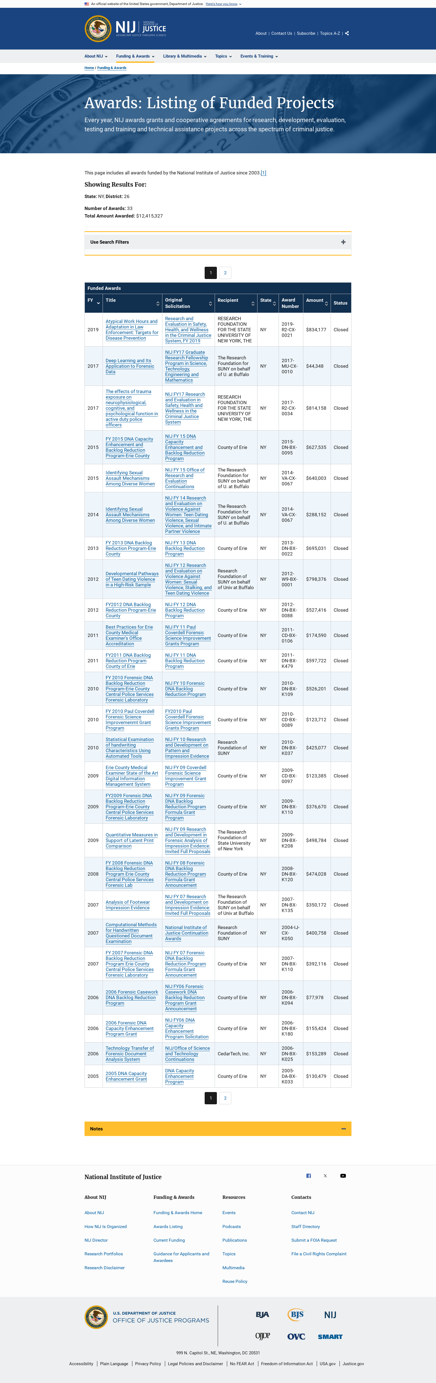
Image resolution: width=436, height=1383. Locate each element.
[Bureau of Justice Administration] (262, 1319)
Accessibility (81, 1363)
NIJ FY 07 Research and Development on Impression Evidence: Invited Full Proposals (187, 905)
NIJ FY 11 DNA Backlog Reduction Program (185, 660)
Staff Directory (305, 1226)
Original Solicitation (177, 303)
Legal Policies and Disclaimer (195, 1363)
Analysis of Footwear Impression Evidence (128, 904)
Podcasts (231, 1226)
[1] (263, 173)
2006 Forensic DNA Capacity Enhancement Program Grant (130, 1028)
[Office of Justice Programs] (98, 28)
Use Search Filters (109, 242)
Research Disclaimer (105, 1267)
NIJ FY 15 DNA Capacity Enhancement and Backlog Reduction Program (185, 447)
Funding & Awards (112, 68)
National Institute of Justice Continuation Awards (186, 933)
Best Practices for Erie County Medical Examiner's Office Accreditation (129, 635)
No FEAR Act (242, 1363)
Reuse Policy (234, 1281)
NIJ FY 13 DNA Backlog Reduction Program (185, 548)
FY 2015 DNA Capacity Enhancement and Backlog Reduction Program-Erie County (129, 447)
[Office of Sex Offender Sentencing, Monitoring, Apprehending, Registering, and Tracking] (330, 1340)
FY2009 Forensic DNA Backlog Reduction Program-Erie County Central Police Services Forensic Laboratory (130, 807)
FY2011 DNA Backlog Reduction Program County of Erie (128, 660)
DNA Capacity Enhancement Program (179, 1076)
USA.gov (328, 1363)
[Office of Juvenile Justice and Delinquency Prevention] (263, 1341)
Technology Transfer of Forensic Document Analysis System (130, 1053)
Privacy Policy (148, 1363)
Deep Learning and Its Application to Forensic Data (130, 366)
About (261, 33)
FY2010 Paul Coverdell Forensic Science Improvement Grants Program (188, 719)
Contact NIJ (302, 1212)
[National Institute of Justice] (330, 1319)
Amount (314, 300)
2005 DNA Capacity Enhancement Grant (126, 1076)
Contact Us (281, 33)
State (265, 300)
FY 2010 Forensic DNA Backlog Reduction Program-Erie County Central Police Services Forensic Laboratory (130, 689)
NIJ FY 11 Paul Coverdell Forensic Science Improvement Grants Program (188, 635)
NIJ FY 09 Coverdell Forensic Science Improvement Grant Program (185, 776)
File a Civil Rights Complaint (318, 1253)
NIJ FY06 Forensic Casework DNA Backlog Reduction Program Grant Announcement (185, 997)
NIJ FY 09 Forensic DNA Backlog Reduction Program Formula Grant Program (185, 807)
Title (111, 300)
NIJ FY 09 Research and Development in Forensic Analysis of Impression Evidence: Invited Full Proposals (187, 840)
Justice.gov (353, 1363)
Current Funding (169, 1240)
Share (351, 37)
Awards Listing (168, 1226)
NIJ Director (96, 1240)
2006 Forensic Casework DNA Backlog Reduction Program (132, 997)
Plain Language (114, 1363)
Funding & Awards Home (177, 1212)
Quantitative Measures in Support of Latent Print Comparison (132, 840)
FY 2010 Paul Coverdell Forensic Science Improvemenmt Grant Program (130, 719)
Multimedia (233, 1267)
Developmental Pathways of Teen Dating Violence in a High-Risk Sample (132, 579)
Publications (234, 1240)
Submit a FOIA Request (314, 1240)
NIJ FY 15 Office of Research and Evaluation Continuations (185, 478)
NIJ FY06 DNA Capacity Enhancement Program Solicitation (187, 1028)
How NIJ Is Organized (106, 1226)
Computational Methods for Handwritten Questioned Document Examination (131, 933)
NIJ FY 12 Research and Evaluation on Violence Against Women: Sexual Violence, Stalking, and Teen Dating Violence (188, 579)
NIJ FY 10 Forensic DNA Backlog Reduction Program (185, 688)
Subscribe (306, 33)
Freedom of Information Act (287, 1363)
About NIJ (94, 1212)
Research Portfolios (104, 1253)
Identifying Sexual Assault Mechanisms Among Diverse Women (130, 478)
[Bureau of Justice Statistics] (297, 1322)
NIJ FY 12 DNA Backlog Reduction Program (185, 610)
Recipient (228, 300)
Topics (229, 1253)
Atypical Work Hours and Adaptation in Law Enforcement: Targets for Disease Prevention (132, 329)
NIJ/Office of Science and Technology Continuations (187, 1053)
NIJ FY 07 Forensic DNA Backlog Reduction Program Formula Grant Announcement (185, 964)
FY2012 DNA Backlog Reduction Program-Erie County (131, 610)
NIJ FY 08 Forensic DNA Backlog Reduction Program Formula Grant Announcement (185, 874)
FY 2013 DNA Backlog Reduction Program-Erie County (131, 548)
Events (229, 1212)
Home (89, 68)
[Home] (141, 28)
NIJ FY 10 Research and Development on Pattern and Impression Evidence (187, 748)
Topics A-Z (330, 33)
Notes (96, 1129)
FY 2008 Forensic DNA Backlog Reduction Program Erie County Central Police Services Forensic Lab (130, 874)
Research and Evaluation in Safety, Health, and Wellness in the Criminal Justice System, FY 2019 (188, 330)
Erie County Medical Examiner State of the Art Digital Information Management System (132, 776)
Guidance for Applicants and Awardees (181, 1257)
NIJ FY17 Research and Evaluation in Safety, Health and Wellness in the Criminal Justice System (185, 408)
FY (94, 303)
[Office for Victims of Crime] (296, 1341)
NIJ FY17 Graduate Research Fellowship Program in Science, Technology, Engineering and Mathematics (186, 366)
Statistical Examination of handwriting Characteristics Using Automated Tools (130, 748)
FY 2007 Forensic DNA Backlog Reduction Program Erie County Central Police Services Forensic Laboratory (130, 964)
